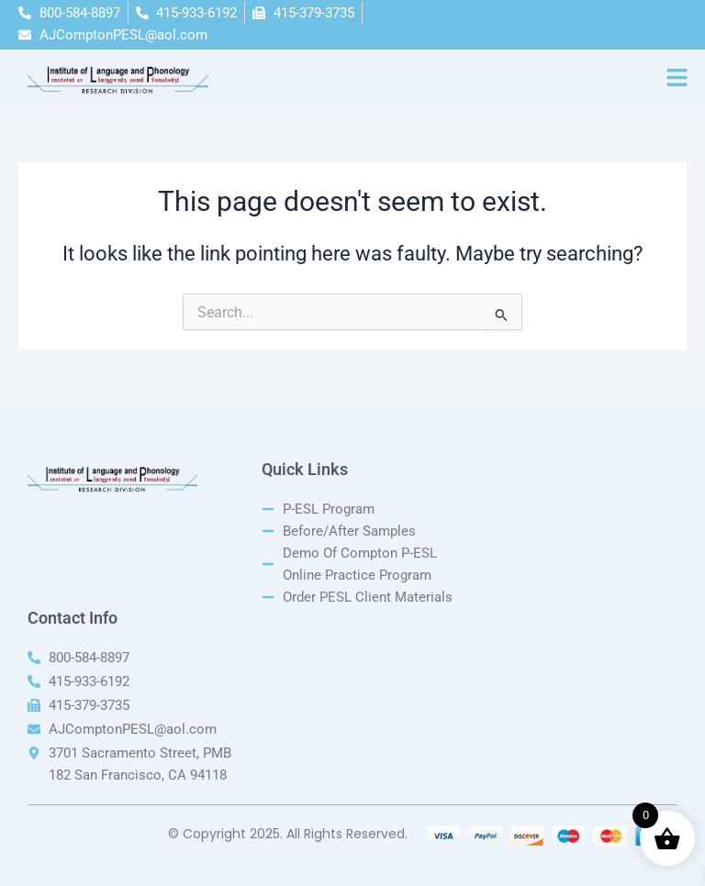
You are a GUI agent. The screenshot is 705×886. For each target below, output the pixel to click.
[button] (677, 79)
